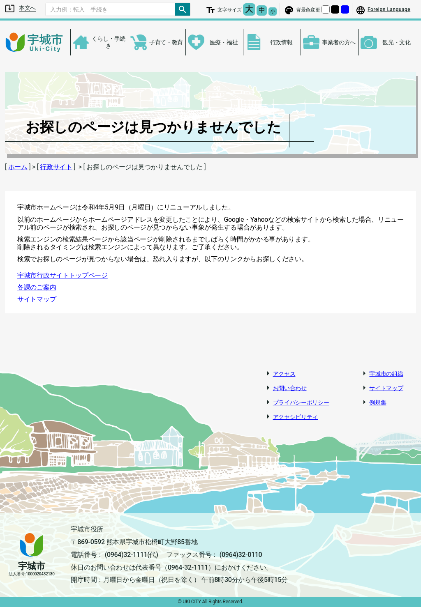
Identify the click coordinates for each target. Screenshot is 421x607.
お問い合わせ (290, 388)
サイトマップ (36, 299)
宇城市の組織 (386, 373)
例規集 (377, 402)
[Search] (110, 9)
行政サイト (56, 167)
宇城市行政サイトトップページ (62, 275)
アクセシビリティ (295, 417)
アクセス (284, 373)
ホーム (18, 167)
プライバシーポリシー (301, 402)
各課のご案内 (36, 287)
